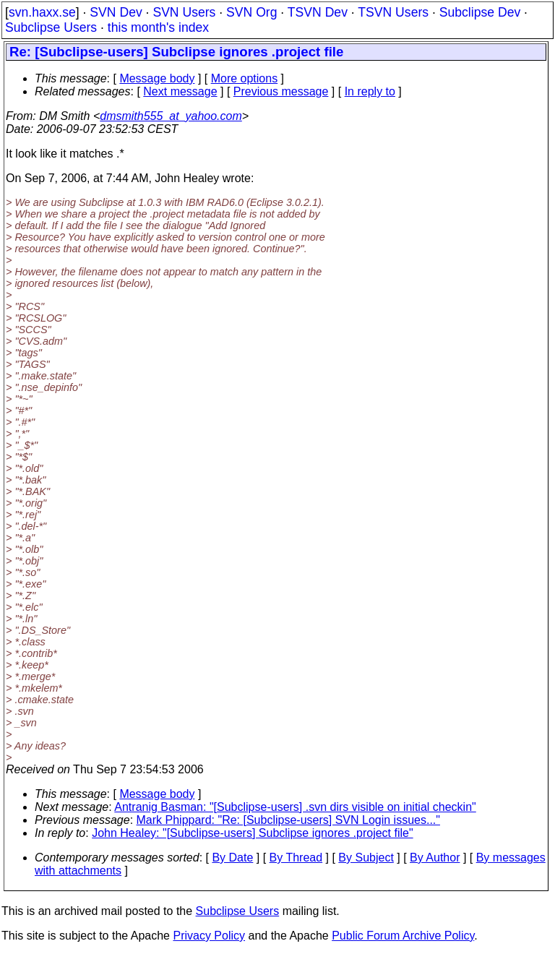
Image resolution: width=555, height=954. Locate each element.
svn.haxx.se (42, 12)
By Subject (365, 857)
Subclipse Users (51, 27)
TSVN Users (393, 12)
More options (244, 78)
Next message (180, 91)
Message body (156, 78)
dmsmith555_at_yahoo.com (171, 116)
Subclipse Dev (479, 12)
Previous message (281, 91)
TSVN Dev (318, 12)
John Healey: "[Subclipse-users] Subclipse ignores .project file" (252, 833)
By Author (435, 857)
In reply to (370, 91)
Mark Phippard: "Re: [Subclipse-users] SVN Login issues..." (288, 820)
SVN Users (183, 12)
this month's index (158, 27)
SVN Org (251, 12)
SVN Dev (116, 12)
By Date (232, 857)
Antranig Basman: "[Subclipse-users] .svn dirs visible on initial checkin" (295, 807)
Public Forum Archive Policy (403, 935)
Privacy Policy (209, 935)
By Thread (296, 857)
